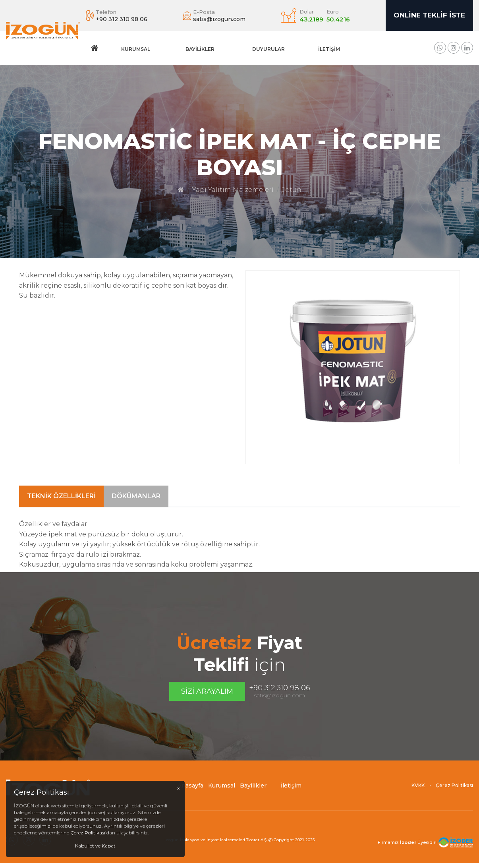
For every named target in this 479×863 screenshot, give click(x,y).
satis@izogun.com (279, 695)
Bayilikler (199, 49)
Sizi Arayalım (207, 691)
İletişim (329, 49)
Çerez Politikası (454, 790)
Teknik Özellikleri (61, 525)
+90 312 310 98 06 (279, 687)
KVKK (418, 790)
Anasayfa (190, 789)
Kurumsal (135, 49)
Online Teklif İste (429, 15)
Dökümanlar (136, 525)
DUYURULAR (268, 49)
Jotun (291, 189)
